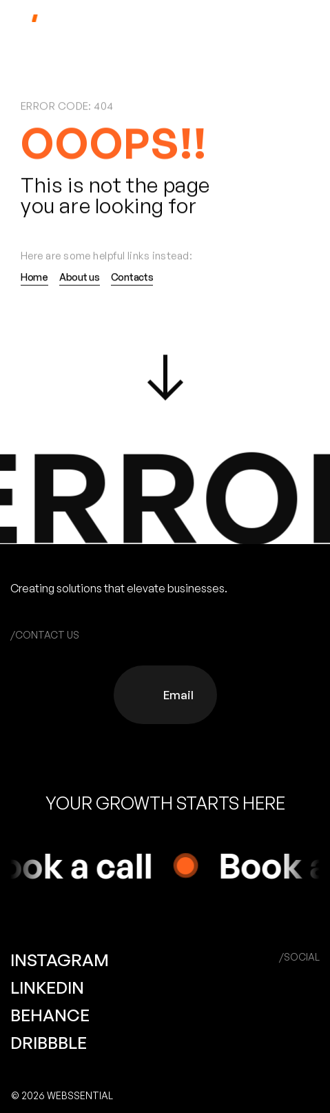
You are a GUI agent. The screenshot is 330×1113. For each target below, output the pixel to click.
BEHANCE (50, 1015)
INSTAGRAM (59, 960)
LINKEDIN (47, 987)
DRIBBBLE (48, 1042)
